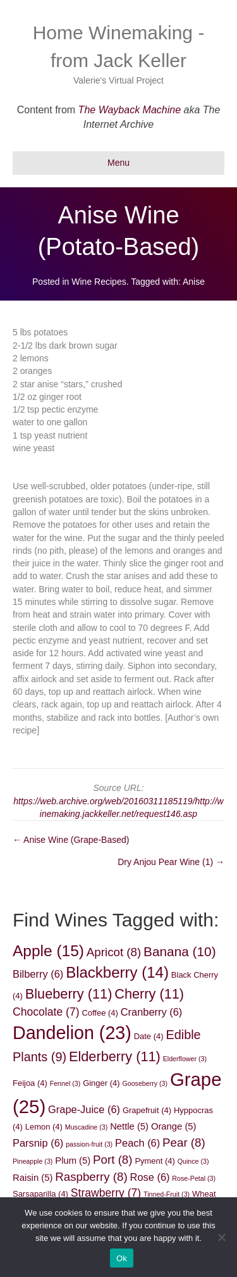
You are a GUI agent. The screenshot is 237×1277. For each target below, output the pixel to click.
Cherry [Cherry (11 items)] (149, 994)
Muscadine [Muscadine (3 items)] (86, 1127)
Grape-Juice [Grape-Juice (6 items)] (84, 1109)
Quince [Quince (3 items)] (193, 1161)
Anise (194, 282)
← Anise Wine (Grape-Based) (71, 840)
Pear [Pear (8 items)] (183, 1142)
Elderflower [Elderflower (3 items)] (185, 1058)
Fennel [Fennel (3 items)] (65, 1083)
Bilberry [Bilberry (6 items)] (38, 974)
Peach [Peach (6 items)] (137, 1143)
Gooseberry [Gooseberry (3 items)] (144, 1083)
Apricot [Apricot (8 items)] (114, 952)
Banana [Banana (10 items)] (179, 951)
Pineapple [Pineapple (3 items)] (32, 1161)
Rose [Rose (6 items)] (150, 1177)
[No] (221, 1237)
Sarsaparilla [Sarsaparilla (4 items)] (40, 1194)
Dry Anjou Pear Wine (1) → (171, 862)
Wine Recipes (98, 282)
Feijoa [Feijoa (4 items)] (30, 1083)
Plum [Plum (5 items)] (72, 1161)
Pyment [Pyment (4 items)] (154, 1161)
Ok (121, 1258)
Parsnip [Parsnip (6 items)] (38, 1143)
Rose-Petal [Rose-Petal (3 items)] (194, 1178)
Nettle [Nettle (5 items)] (129, 1126)
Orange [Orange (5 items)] (174, 1126)
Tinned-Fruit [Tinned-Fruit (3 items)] (166, 1194)
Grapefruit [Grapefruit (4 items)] (147, 1110)
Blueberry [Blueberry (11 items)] (68, 994)
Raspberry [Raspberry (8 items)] (91, 1176)
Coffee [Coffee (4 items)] (100, 1013)
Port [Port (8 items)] (112, 1159)
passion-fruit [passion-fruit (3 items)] (89, 1144)
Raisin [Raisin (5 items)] (32, 1178)
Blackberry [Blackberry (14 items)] (117, 972)
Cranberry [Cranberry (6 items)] (152, 1012)
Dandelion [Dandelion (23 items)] (72, 1033)
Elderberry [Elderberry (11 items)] (115, 1056)
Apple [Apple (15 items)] (48, 950)
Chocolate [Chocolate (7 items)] (46, 1012)
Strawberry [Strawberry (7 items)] (106, 1193)
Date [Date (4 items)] (149, 1036)
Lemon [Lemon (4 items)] (44, 1126)
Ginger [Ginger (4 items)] (101, 1083)
